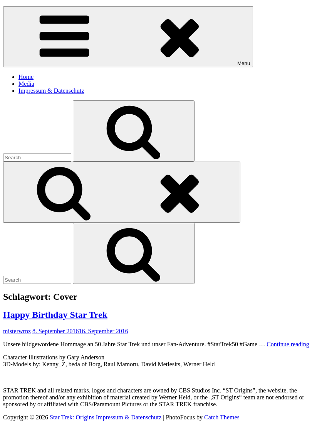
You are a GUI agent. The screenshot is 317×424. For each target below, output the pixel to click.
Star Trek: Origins (72, 417)
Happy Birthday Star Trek (55, 315)
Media (26, 83)
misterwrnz (17, 331)
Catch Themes (222, 417)
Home (26, 76)
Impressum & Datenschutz (51, 90)
